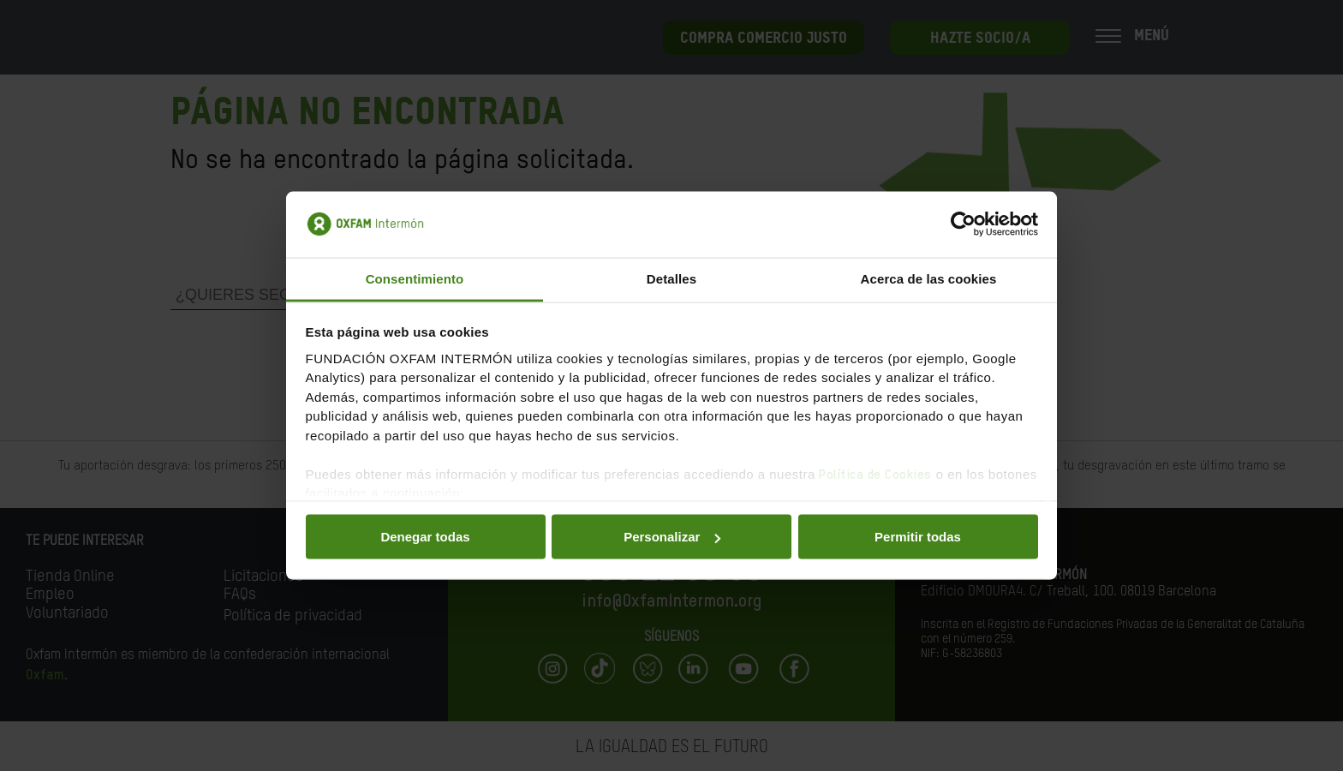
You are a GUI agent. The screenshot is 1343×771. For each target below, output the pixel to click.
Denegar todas (424, 536)
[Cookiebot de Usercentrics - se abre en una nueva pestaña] (963, 224)
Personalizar (672, 536)
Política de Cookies (875, 474)
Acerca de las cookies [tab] (929, 278)
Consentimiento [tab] (415, 278)
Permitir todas (917, 536)
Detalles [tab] (671, 278)
